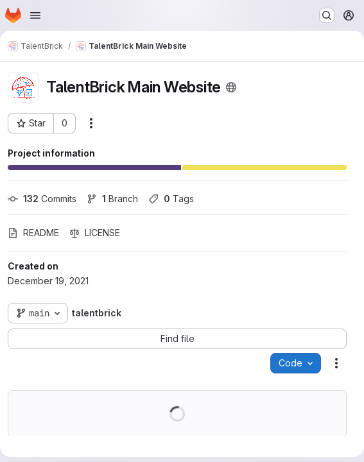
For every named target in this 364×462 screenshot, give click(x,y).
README (33, 232)
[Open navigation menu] (35, 15)
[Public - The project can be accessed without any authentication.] (231, 87)
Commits (42, 198)
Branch (112, 198)
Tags (171, 198)
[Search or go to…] (326, 15)
